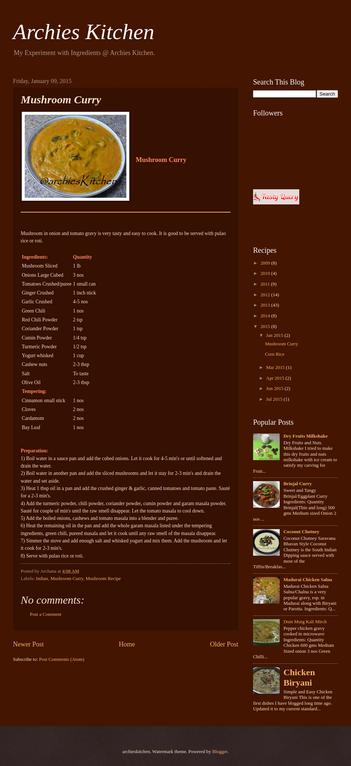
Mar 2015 (276, 367)
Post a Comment (45, 614)
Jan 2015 (275, 335)
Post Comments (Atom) (61, 659)
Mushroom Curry (66, 578)
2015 (265, 326)
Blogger (219, 751)
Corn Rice (274, 354)
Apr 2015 (275, 378)
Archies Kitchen (83, 32)
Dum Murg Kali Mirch (305, 621)
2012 (265, 294)
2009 (265, 263)
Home (127, 644)
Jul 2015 (274, 399)
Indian (42, 578)
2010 (265, 273)
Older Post (224, 644)
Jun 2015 (275, 388)
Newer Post (28, 644)
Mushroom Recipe (103, 578)
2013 (265, 305)
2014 (265, 315)
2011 (265, 284)
